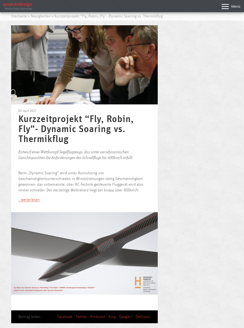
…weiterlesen (29, 200)
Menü (231, 6)
